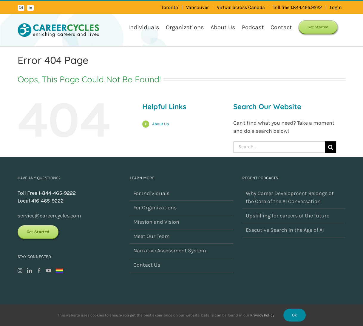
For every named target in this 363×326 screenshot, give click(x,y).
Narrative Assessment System (169, 250)
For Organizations (155, 207)
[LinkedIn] (29, 270)
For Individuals (151, 193)
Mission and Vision (156, 222)
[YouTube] (48, 270)
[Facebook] (39, 270)
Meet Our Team (151, 236)
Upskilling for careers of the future (287, 215)
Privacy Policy (262, 315)
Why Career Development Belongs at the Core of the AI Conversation (290, 197)
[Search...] (279, 147)
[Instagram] (20, 270)
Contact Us (146, 265)
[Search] (330, 147)
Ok (294, 315)
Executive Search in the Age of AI (285, 230)
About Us (160, 123)
